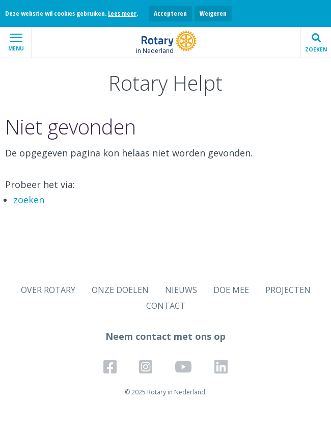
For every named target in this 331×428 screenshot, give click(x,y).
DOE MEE (231, 290)
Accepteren (170, 13)
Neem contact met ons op (165, 336)
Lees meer (122, 13)
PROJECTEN (288, 290)
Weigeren (213, 13)
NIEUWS (181, 290)
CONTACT (165, 305)
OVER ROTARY (48, 290)
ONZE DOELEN (120, 290)
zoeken (28, 200)
